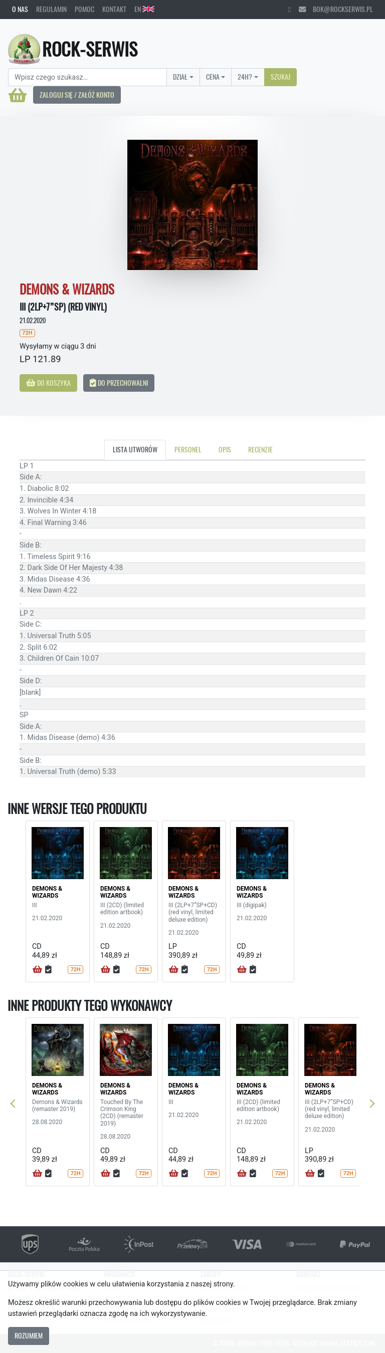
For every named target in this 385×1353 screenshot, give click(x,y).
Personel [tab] (188, 449)
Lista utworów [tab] (135, 449)
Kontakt (114, 9)
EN (144, 9)
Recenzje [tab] (260, 449)
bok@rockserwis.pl (336, 9)
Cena (213, 77)
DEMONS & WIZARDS (47, 892)
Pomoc (84, 9)
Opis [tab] (225, 449)
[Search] (87, 77)
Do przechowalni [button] (119, 383)
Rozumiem (29, 1335)
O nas (20, 9)
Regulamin (51, 9)
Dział (180, 77)
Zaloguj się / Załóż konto (77, 95)
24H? (245, 77)
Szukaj (280, 77)
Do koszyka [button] (48, 383)
